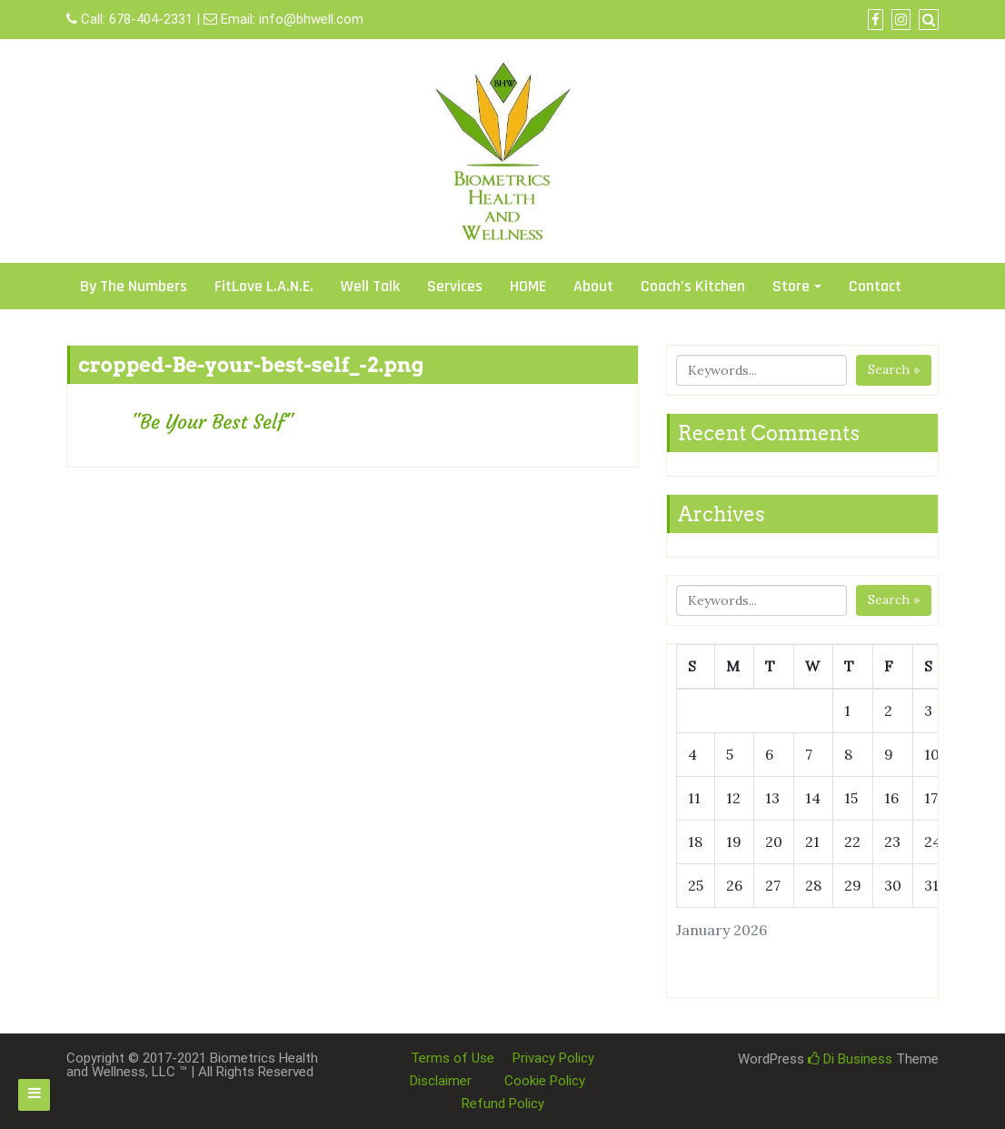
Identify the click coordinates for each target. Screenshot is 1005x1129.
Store (791, 286)
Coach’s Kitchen (693, 286)
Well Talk (370, 286)
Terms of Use (452, 1058)
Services (455, 286)
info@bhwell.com (311, 19)
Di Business (850, 1059)
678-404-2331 (151, 19)
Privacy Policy (553, 1058)
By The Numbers (133, 286)
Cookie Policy (544, 1081)
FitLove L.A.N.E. (263, 286)
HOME (528, 286)
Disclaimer (441, 1081)
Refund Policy (503, 1103)
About (593, 286)
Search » (894, 369)
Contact (875, 286)
